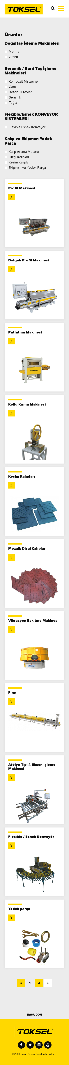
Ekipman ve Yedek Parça (25, 168)
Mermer (13, 52)
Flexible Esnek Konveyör (25, 127)
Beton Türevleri (19, 92)
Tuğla (11, 103)
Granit (11, 57)
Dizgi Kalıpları (17, 157)
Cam (10, 87)
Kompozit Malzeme (21, 81)
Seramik (13, 97)
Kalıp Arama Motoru (22, 152)
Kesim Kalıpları (17, 162)
